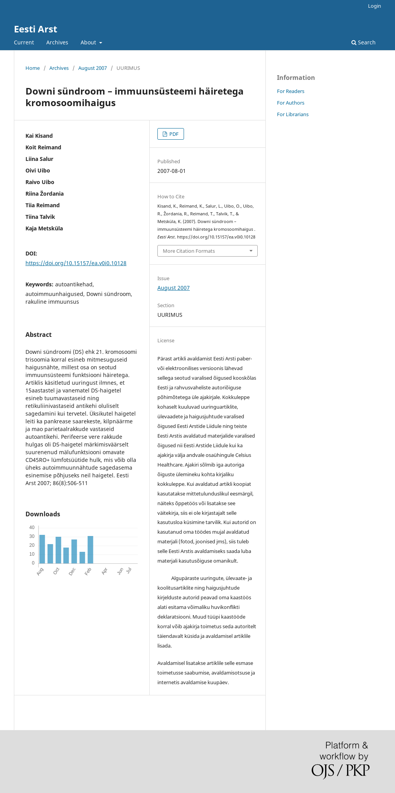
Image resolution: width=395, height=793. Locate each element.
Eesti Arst (35, 28)
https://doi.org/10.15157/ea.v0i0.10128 (76, 263)
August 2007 (92, 67)
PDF (173, 133)
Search (363, 42)
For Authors (290, 102)
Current (24, 42)
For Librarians (293, 114)
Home (32, 67)
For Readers (290, 91)
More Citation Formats (189, 250)
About (89, 42)
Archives (57, 42)
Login (374, 5)
